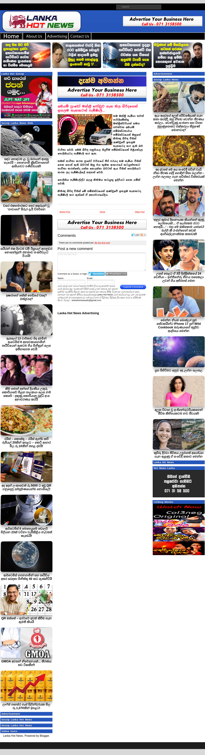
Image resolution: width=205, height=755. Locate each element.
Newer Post (64, 212)
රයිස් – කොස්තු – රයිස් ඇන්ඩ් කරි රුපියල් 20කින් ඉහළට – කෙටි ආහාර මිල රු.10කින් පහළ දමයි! (26, 442)
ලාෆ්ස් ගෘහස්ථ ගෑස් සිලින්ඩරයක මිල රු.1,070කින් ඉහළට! (26, 706)
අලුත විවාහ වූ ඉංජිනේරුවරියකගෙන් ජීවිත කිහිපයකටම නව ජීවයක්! (179, 411)
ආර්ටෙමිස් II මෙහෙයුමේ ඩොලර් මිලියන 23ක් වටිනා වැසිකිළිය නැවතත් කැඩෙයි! (26, 532)
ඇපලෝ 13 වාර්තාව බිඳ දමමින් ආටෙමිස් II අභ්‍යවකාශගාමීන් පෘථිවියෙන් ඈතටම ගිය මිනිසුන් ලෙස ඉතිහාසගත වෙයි (26, 344)
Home (102, 212)
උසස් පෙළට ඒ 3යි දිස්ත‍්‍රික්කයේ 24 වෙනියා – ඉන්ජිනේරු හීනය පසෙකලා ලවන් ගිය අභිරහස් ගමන (179, 277)
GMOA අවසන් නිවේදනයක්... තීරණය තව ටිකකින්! (26, 663)
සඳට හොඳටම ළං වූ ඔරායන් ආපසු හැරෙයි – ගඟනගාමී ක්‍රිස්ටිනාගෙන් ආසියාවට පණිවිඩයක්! (26, 162)
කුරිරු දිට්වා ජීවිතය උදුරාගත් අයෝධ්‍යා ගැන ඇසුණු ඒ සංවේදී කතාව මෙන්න (178, 454)
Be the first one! (102, 242)
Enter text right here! (102, 262)
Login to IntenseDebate (96, 274)
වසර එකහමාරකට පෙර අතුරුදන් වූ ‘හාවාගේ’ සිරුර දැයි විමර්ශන (26, 207)
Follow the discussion (143, 234)
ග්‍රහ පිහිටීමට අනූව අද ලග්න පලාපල (178, 370)
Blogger (44, 735)
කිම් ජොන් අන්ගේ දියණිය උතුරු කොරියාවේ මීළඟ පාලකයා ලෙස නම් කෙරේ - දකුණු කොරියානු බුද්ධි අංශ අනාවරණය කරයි (26, 394)
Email (90, 278)
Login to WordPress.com (116, 274)
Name (61, 278)
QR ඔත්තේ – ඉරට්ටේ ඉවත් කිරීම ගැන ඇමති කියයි (26, 620)
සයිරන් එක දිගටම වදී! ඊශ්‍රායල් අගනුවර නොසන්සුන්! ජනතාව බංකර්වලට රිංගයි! (26, 252)
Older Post (140, 212)
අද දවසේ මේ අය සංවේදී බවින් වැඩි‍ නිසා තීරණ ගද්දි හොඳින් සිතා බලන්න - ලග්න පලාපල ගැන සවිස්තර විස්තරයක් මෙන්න (178, 175)
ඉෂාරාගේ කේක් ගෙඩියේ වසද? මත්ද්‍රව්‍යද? (26, 297)
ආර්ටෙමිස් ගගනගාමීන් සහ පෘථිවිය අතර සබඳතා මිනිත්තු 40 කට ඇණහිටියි (26, 577)
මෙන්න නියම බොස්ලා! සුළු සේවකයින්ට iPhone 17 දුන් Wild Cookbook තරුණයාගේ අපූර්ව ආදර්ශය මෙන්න (178, 325)
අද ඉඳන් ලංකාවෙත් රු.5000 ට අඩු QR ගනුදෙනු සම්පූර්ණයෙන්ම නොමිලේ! (26, 487)
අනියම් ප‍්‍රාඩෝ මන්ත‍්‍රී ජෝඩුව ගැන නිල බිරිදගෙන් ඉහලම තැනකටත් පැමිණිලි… (98, 108)
